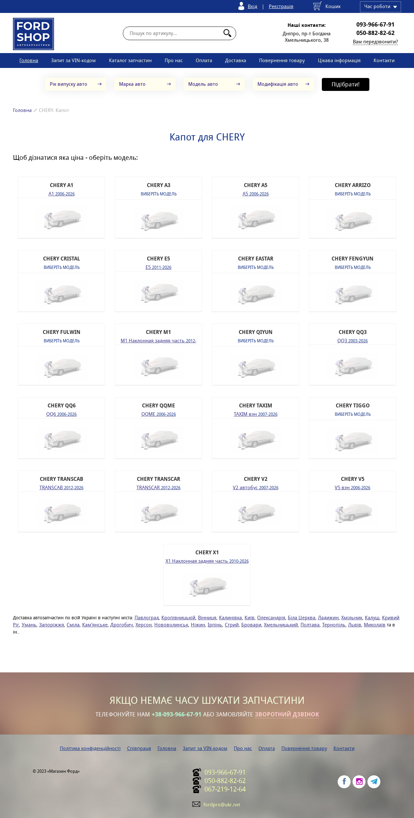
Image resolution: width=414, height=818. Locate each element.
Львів (354, 625)
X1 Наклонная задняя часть (207, 560)
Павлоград (147, 617)
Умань (29, 625)
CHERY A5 (255, 185)
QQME (158, 413)
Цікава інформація (339, 60)
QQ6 (61, 413)
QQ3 (352, 340)
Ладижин (328, 617)
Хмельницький (281, 625)
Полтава (310, 625)
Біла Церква (301, 617)
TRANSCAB (61, 487)
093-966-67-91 (375, 24)
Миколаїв (375, 625)
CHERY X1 (207, 552)
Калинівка (230, 617)
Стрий (232, 625)
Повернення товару (282, 60)
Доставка (235, 60)
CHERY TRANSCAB (61, 479)
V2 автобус (255, 487)
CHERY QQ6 (62, 405)
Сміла (73, 625)
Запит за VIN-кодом (73, 60)
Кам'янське (95, 625)
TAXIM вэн (256, 413)
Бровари (251, 625)
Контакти (384, 60)
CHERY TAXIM (255, 405)
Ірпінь (215, 625)
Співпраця (139, 748)
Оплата (204, 60)
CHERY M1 (158, 332)
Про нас (174, 60)
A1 (62, 193)
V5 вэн (352, 487)
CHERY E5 (158, 258)
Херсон (144, 625)
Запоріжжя (51, 625)
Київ (250, 617)
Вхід (252, 6)
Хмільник (351, 617)
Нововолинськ (171, 625)
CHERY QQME (158, 405)
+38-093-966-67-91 (177, 714)
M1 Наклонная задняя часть (158, 340)
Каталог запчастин (130, 60)
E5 (158, 267)
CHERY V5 (353, 479)
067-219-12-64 (225, 789)
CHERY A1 (61, 185)
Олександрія (271, 617)
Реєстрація (281, 6)
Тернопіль (333, 625)
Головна (28, 60)
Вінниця (207, 617)
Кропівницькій (178, 617)
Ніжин (198, 625)
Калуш (372, 617)
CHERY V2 (255, 479)
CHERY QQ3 (353, 332)
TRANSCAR (158, 487)
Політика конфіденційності (90, 748)
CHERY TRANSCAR (158, 479)
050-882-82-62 (375, 33)
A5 (256, 193)
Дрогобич (121, 625)
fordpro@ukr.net (221, 804)
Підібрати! (346, 84)
